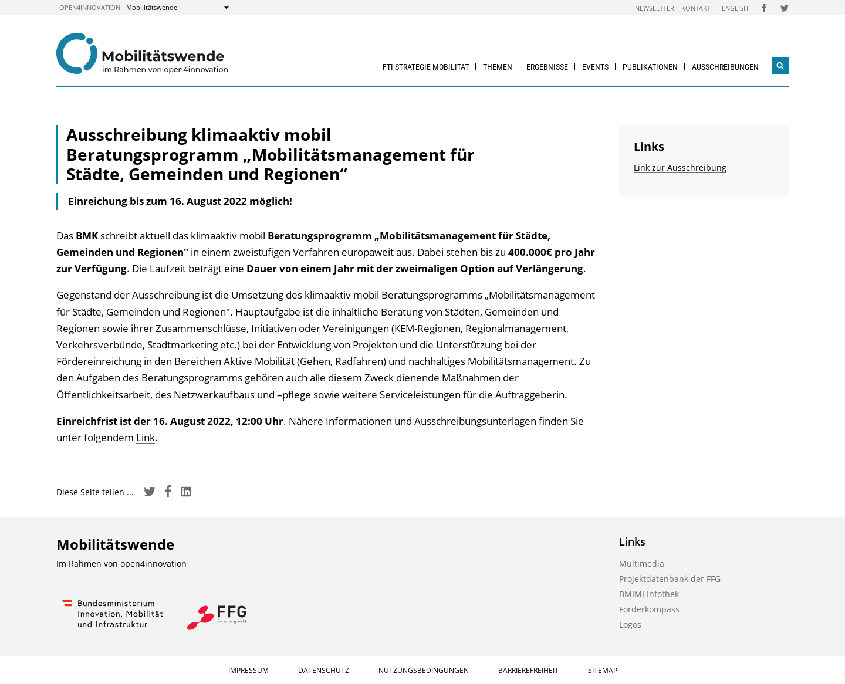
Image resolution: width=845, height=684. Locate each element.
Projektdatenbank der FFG (670, 578)
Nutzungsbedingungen (423, 670)
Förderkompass (649, 609)
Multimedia (641, 563)
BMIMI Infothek (649, 594)
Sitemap (602, 670)
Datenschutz (323, 670)
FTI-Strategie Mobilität (426, 67)
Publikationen (650, 67)
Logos (630, 624)
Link (145, 437)
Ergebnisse (547, 67)
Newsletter (654, 8)
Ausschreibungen (725, 67)
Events (595, 67)
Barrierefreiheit (528, 670)
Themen (497, 67)
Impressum (248, 670)
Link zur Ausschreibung (680, 167)
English (735, 8)
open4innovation (89, 7)
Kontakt (696, 8)
